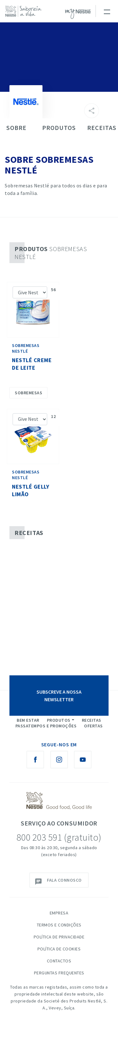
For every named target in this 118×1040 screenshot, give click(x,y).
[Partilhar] (91, 110)
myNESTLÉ (78, 14)
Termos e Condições (59, 925)
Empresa (59, 913)
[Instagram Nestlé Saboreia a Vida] (59, 759)
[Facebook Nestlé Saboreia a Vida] (35, 759)
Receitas (91, 720)
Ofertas (93, 726)
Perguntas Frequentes (59, 973)
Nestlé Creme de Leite (32, 363)
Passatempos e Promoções (46, 726)
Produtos (58, 720)
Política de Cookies (59, 949)
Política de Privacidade (59, 937)
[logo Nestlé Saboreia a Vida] (25, 11)
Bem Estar (28, 720)
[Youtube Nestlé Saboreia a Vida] (83, 759)
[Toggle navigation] (106, 11)
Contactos (59, 961)
